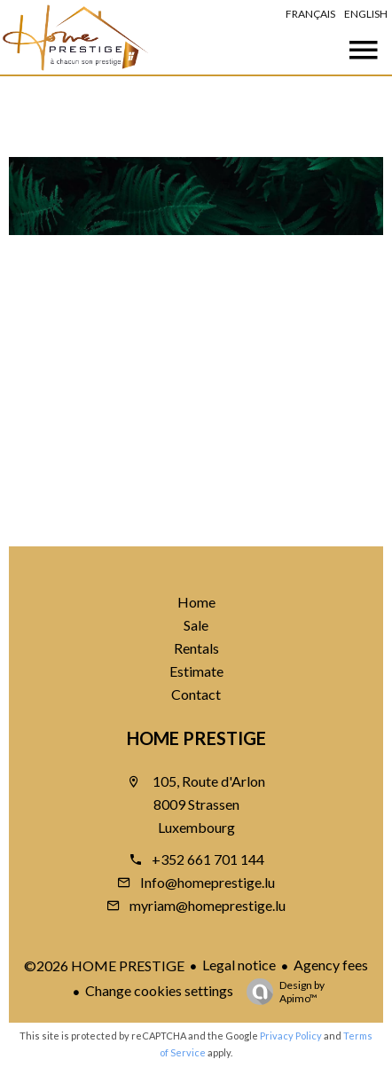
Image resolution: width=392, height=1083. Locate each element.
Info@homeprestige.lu (207, 882)
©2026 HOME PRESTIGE (104, 965)
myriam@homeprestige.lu (207, 905)
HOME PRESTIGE (196, 738)
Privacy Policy (291, 1035)
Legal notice (239, 964)
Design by (281, 991)
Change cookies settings (159, 990)
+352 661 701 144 (208, 859)
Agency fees (331, 964)
